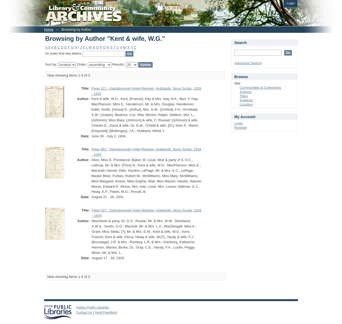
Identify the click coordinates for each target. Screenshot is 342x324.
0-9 (47, 47)
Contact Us (84, 312)
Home (48, 29)
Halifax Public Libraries (92, 307)
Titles (244, 96)
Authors (246, 92)
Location (246, 104)
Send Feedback (106, 312)
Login (290, 3)
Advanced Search (248, 63)
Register (240, 128)
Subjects (246, 100)
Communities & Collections (260, 88)
